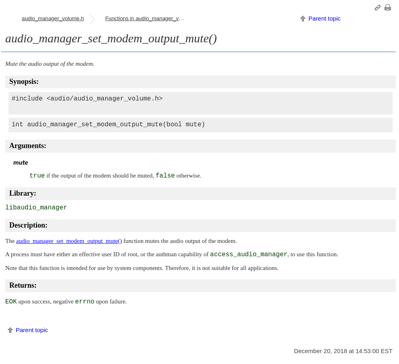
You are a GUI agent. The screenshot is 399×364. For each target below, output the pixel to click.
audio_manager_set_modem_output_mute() (69, 241)
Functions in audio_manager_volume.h (148, 18)
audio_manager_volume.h (53, 18)
